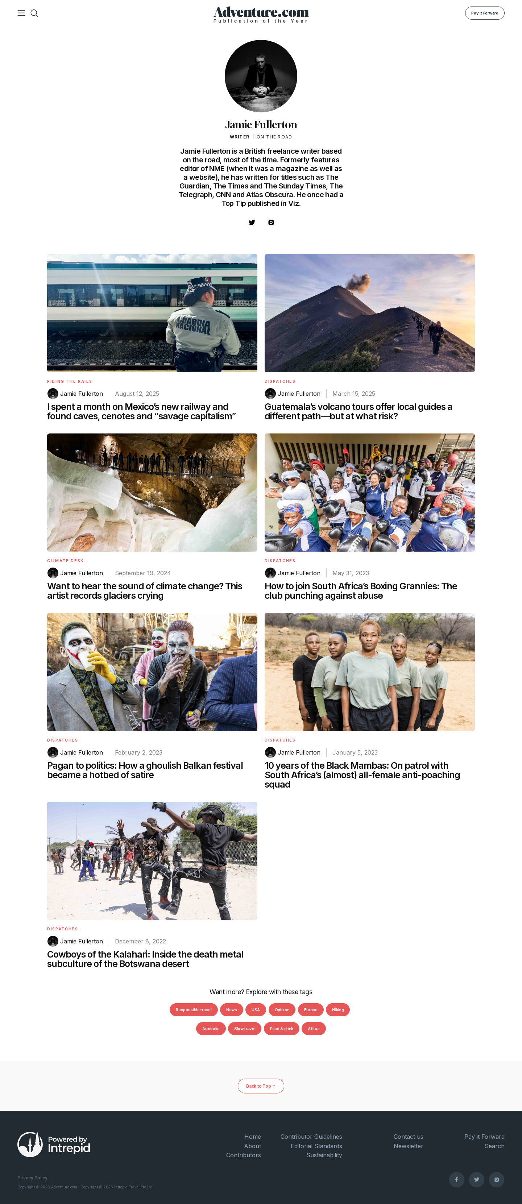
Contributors (243, 1155)
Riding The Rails (69, 381)
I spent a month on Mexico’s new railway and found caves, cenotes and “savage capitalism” (141, 411)
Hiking (338, 1009)
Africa (313, 1028)
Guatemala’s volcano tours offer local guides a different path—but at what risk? (358, 411)
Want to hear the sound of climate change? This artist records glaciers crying (144, 591)
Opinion (282, 1009)
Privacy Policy (32, 1177)
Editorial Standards (316, 1146)
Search (495, 1146)
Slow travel (244, 1028)
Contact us (408, 1136)
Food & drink (281, 1028)
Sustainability (324, 1155)
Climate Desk (65, 560)
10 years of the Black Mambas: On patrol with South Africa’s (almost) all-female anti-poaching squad (362, 775)
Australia (210, 1028)
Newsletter (408, 1146)
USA (256, 1009)
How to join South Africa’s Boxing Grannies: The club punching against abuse (361, 591)
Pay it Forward (484, 13)
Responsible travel (193, 1009)
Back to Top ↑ (261, 1086)
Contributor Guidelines (311, 1136)
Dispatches (280, 381)
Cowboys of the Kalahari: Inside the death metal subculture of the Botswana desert (145, 959)
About (252, 1146)
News (231, 1009)
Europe (311, 1009)
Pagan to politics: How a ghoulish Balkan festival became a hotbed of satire (145, 770)
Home (252, 1136)
